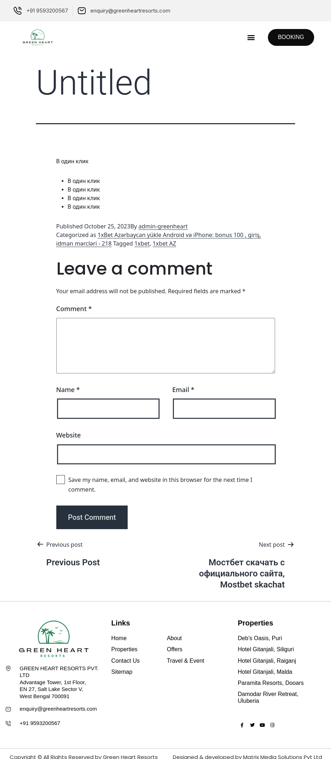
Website (68, 435)
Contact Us (125, 661)
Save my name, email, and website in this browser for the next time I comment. (160, 484)
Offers (174, 649)
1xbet (142, 243)
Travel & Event (185, 661)
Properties (124, 649)
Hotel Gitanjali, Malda (265, 672)
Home (119, 638)
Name (68, 389)
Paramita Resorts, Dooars (271, 683)
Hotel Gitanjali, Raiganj (267, 661)
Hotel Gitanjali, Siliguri (266, 649)
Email (183, 389)
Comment (74, 308)
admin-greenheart (163, 226)
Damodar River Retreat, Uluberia (268, 697)
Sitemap (121, 672)
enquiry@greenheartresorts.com (58, 709)
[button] (249, 37)
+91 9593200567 (40, 723)
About (174, 638)
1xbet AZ (164, 243)
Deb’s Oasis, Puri (260, 638)
